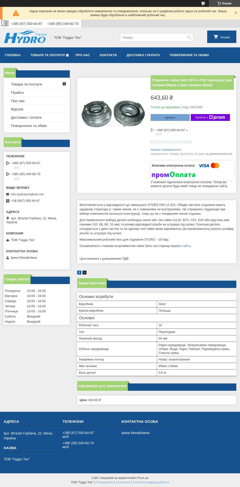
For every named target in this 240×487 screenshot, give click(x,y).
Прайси (17, 92)
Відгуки (17, 109)
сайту (186, 246)
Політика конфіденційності (151, 482)
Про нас (82, 55)
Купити (170, 117)
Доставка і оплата (143, 55)
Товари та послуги (47, 55)
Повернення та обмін (189, 55)
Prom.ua (142, 478)
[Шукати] (189, 37)
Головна (13, 55)
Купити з (210, 117)
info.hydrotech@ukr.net (27, 194)
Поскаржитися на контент (113, 482)
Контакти (108, 55)
